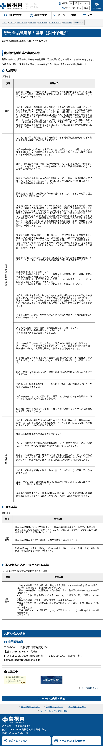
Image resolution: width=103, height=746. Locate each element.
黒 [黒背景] (76, 3)
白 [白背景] (71, 3)
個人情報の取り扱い (30, 706)
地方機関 (32, 23)
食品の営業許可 (55, 23)
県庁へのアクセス (18, 740)
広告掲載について (90, 688)
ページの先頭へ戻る (53, 698)
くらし (12, 23)
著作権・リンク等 (54, 706)
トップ (4, 23)
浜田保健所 (78, 23)
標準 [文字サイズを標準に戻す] (86, 8)
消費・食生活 (21, 23)
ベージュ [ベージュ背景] (84, 3)
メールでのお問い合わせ (72, 740)
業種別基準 (67, 23)
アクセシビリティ (77, 706)
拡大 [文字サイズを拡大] (79, 8)
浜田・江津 (42, 23)
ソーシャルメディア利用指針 (54, 711)
